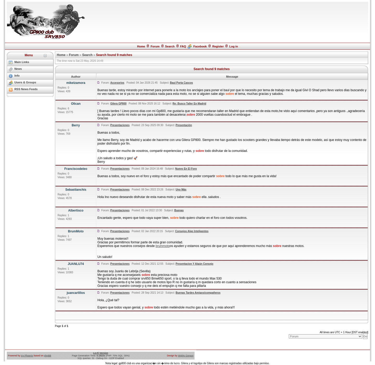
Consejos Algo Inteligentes (192, 231)
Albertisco (76, 210)
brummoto (162, 246)
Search (170, 46)
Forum (155, 46)
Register (218, 46)
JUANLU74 (76, 264)
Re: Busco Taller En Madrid (189, 103)
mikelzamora (75, 83)
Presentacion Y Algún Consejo (194, 263)
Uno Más (181, 189)
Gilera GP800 (118, 103)
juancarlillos (76, 293)
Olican (76, 104)
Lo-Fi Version (100, 353)
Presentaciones (120, 125)
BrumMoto (76, 231)
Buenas (179, 210)
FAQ (183, 46)
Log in (233, 46)
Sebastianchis (75, 189)
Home (141, 46)
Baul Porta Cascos (181, 82)
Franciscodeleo (75, 169)
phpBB (47, 355)
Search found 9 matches (114, 55)
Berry (76, 125)
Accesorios (117, 82)
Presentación (184, 125)
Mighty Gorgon (185, 355)
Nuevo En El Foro (186, 168)
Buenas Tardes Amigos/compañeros (198, 292)
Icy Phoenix (27, 355)
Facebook (200, 46)
